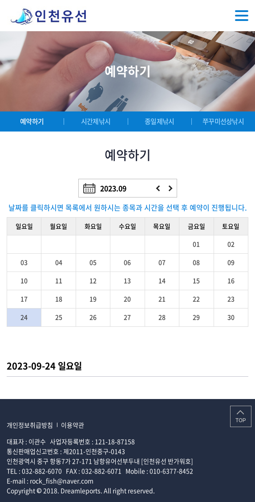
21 (162, 298)
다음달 (171, 188)
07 (162, 262)
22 (196, 298)
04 (58, 262)
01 (196, 243)
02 (231, 243)
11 (58, 280)
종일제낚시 (159, 121)
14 (162, 280)
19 (93, 298)
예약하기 (32, 121)
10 (24, 280)
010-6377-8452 (171, 470)
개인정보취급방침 (30, 424)
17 (24, 298)
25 (58, 317)
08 (196, 262)
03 (24, 262)
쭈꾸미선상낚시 (223, 121)
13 (127, 280)
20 (127, 298)
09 (231, 262)
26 (93, 317)
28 (162, 317)
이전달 (158, 188)
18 (58, 298)
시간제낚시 (95, 121)
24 (24, 317)
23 (231, 298)
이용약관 (72, 424)
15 (196, 280)
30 (231, 317)
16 (231, 280)
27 (127, 317)
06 (127, 262)
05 (93, 262)
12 (93, 280)
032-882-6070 (42, 470)
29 (196, 317)
